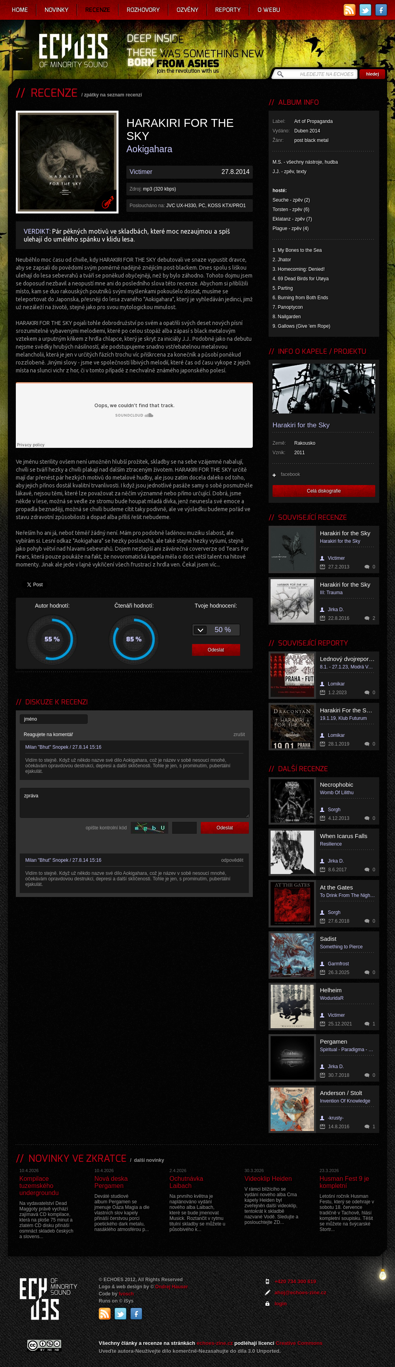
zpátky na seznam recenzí (113, 95)
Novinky (57, 10)
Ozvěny (188, 10)
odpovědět (232, 860)
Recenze (97, 10)
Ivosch (126, 1294)
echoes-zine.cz (215, 1343)
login (281, 1304)
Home (20, 10)
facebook (290, 474)
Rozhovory (143, 10)
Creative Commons (299, 1343)
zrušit (239, 734)
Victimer (141, 171)
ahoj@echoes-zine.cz (300, 1292)
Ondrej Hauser (171, 1287)
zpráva (135, 803)
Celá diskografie (324, 491)
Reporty (228, 10)
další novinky (149, 1160)
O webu (269, 10)
